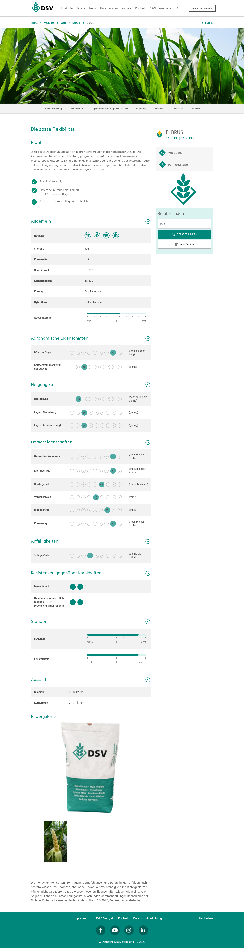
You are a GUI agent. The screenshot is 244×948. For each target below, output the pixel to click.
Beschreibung (53, 109)
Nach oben (207, 918)
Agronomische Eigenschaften (110, 109)
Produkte (48, 23)
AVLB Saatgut (104, 918)
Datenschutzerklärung (148, 918)
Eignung (141, 109)
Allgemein (76, 109)
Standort (160, 109)
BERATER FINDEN (202, 8)
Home (34, 23)
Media (196, 109)
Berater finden (184, 234)
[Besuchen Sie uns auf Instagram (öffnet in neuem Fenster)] (129, 930)
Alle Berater (184, 244)
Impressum (81, 918)
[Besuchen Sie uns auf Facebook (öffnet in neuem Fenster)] (100, 930)
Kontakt (123, 918)
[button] (90, 768)
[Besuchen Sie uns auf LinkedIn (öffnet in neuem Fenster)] (143, 930)
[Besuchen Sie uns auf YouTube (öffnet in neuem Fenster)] (115, 930)
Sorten (76, 23)
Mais (63, 23)
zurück (209, 23)
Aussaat (179, 109)
